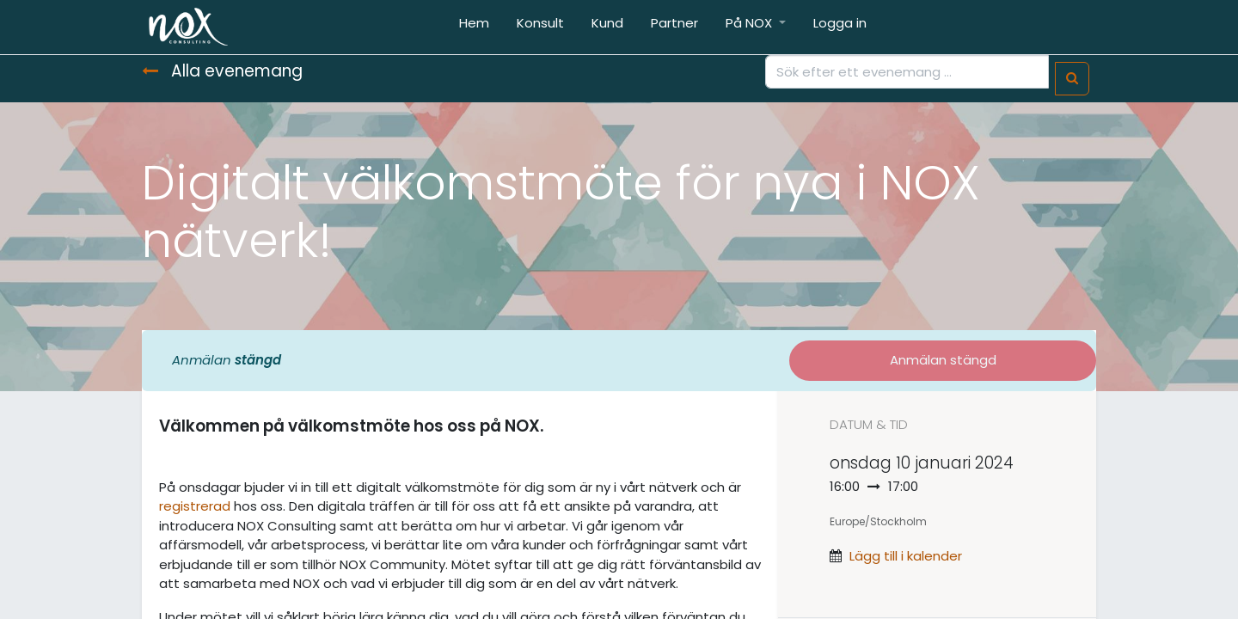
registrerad (194, 506)
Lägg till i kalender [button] (905, 556)
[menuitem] (474, 27)
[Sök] (1072, 78)
